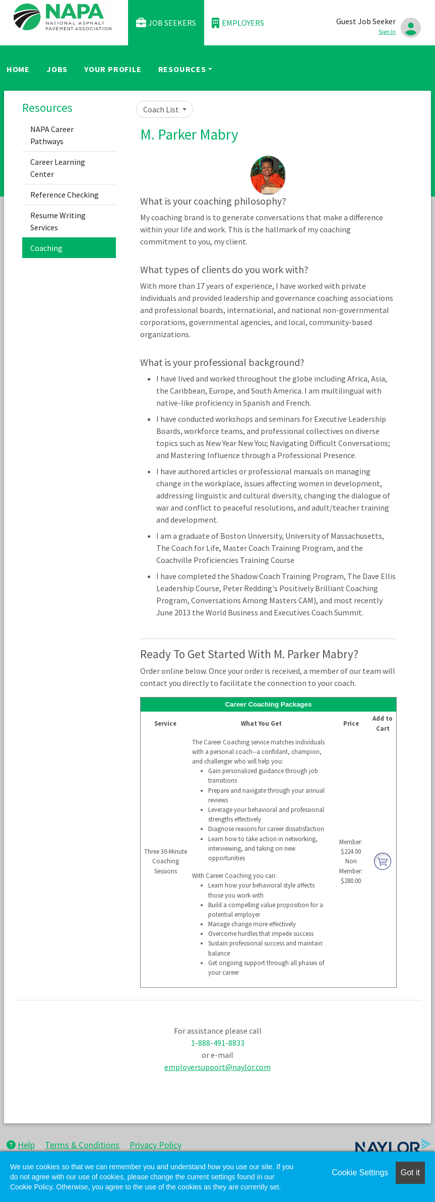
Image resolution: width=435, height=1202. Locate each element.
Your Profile (113, 69)
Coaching (46, 248)
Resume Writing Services (58, 221)
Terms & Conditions (82, 1145)
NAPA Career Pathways (52, 135)
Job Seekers (166, 23)
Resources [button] (182, 69)
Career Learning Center (57, 168)
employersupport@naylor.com (217, 1067)
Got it (410, 1172)
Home (18, 69)
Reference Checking (64, 194)
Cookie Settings (360, 1172)
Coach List (161, 109)
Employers (238, 23)
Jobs (57, 69)
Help (21, 1145)
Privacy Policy (155, 1145)
